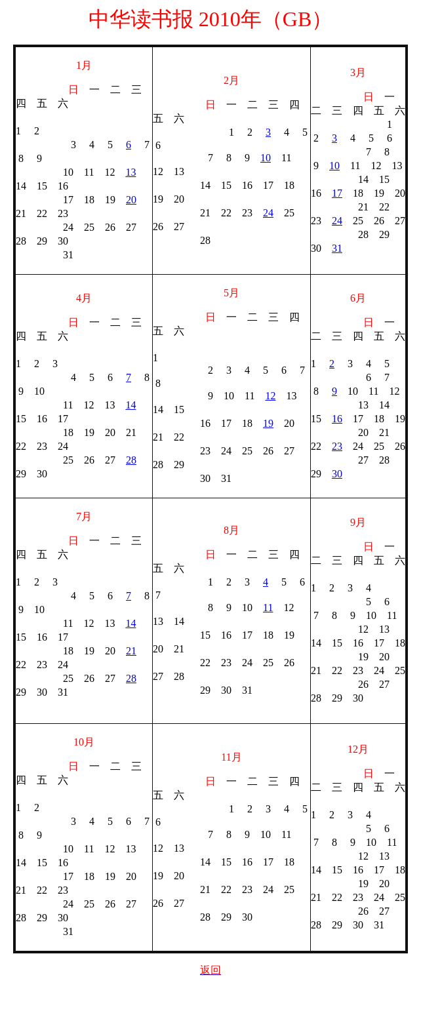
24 (268, 212)
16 (337, 418)
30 (337, 473)
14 (130, 404)
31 (337, 248)
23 (337, 446)
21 (131, 650)
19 (268, 423)
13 (130, 172)
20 (131, 199)
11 (268, 607)
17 (337, 193)
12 (270, 395)
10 (265, 157)
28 (131, 460)
